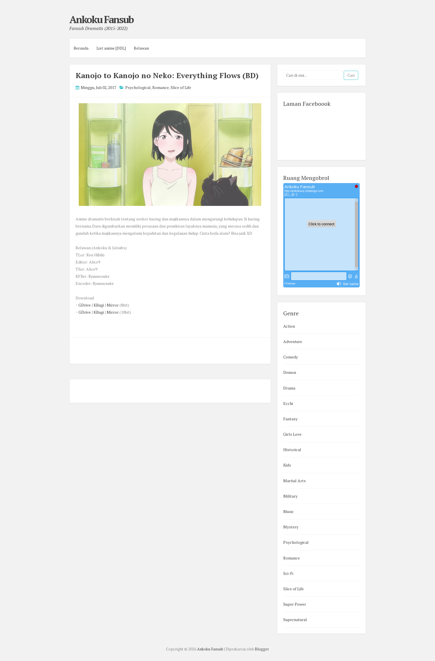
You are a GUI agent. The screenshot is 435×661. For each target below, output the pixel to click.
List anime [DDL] (111, 48)
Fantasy (290, 418)
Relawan (141, 48)
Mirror (113, 305)
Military (290, 496)
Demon (289, 372)
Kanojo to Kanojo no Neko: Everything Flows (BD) (167, 75)
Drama (289, 388)
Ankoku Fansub (101, 19)
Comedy (290, 357)
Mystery (290, 527)
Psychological (138, 87)
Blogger (262, 649)
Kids (287, 465)
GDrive (84, 305)
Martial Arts (294, 480)
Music (288, 511)
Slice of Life (181, 87)
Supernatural (295, 619)
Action (289, 326)
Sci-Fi (288, 573)
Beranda (81, 48)
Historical (292, 449)
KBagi (99, 305)
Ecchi (288, 403)
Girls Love (292, 434)
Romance (160, 87)
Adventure (292, 341)
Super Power (294, 604)
